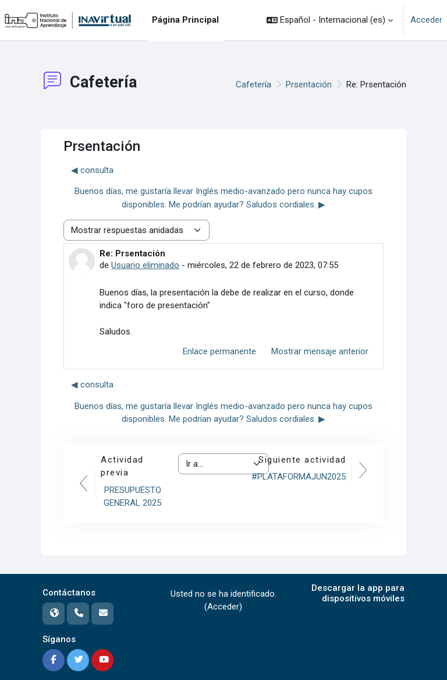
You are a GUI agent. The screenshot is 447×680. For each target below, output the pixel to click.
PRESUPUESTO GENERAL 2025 (132, 497)
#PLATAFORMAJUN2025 (298, 476)
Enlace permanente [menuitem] (219, 351)
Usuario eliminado (145, 265)
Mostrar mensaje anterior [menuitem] (319, 351)
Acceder (426, 20)
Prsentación (309, 84)
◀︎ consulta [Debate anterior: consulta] (92, 170)
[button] (329, 20)
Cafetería (253, 84)
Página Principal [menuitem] (185, 20)
